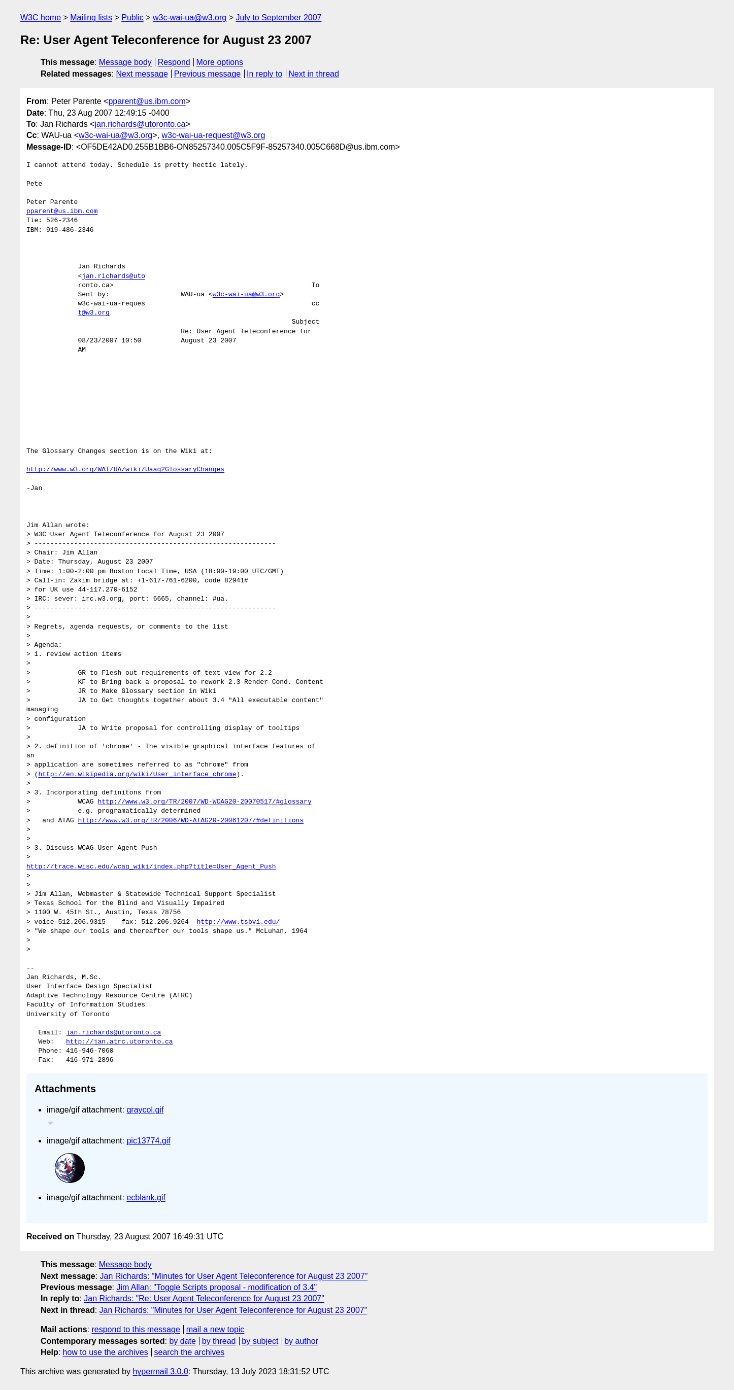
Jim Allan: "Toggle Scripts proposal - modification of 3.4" (216, 1287)
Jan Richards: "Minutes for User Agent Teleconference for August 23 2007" (234, 1276)
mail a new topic (215, 1329)
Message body (125, 62)
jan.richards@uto (113, 276)
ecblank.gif (145, 1197)
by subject (260, 1341)
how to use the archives (105, 1352)
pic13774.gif (148, 1140)
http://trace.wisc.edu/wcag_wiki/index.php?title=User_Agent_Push (151, 867)
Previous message (207, 74)
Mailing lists (91, 17)
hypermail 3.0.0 (160, 1371)
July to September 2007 (278, 17)
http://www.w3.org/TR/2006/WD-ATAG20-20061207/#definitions (191, 820)
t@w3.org (93, 313)
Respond (174, 62)
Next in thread (313, 74)
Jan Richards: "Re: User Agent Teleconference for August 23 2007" (204, 1298)
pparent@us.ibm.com (146, 101)
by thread (219, 1341)
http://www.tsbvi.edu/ (238, 922)
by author (301, 1341)
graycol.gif (144, 1109)
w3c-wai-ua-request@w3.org (213, 135)
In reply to (264, 74)
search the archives (189, 1352)
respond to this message (135, 1329)
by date (182, 1341)
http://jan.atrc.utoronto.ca (119, 1042)
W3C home (40, 17)
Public (132, 17)
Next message (142, 74)
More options (220, 62)
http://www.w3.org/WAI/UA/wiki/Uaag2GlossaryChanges (125, 469)
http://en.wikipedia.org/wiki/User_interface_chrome (137, 774)
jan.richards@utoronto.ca (139, 124)
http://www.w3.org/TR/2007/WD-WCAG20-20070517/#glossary (204, 802)
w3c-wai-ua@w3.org (189, 17)
